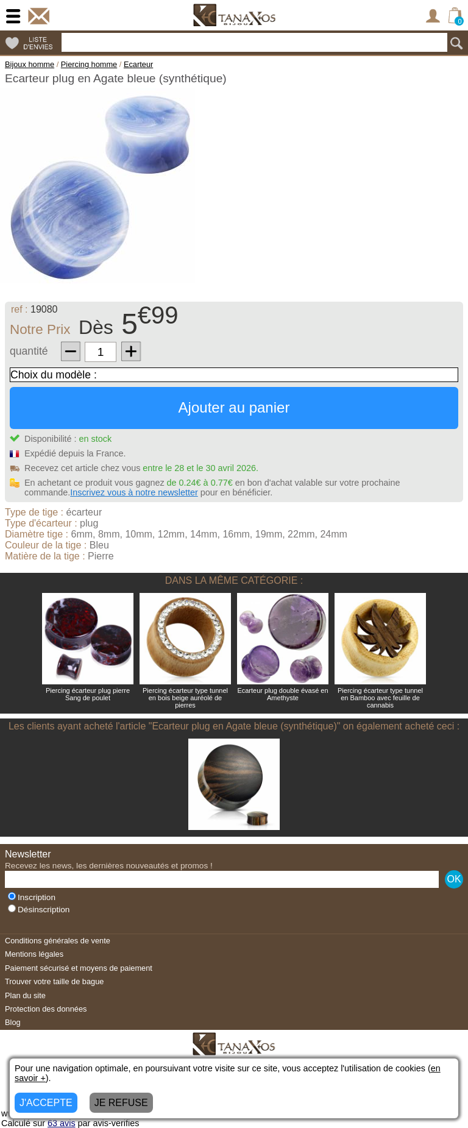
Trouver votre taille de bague (54, 981)
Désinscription (38, 909)
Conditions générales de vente (57, 940)
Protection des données (46, 1008)
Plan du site (25, 995)
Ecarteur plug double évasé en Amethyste (282, 694)
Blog (13, 1022)
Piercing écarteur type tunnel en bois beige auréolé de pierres (185, 698)
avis (62, 1123)
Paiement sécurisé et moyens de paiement (78, 968)
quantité (29, 351)
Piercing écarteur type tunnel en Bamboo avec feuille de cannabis (380, 698)
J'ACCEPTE (46, 1103)
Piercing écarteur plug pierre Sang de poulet (88, 694)
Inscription (31, 897)
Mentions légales (34, 954)
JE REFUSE (121, 1103)
